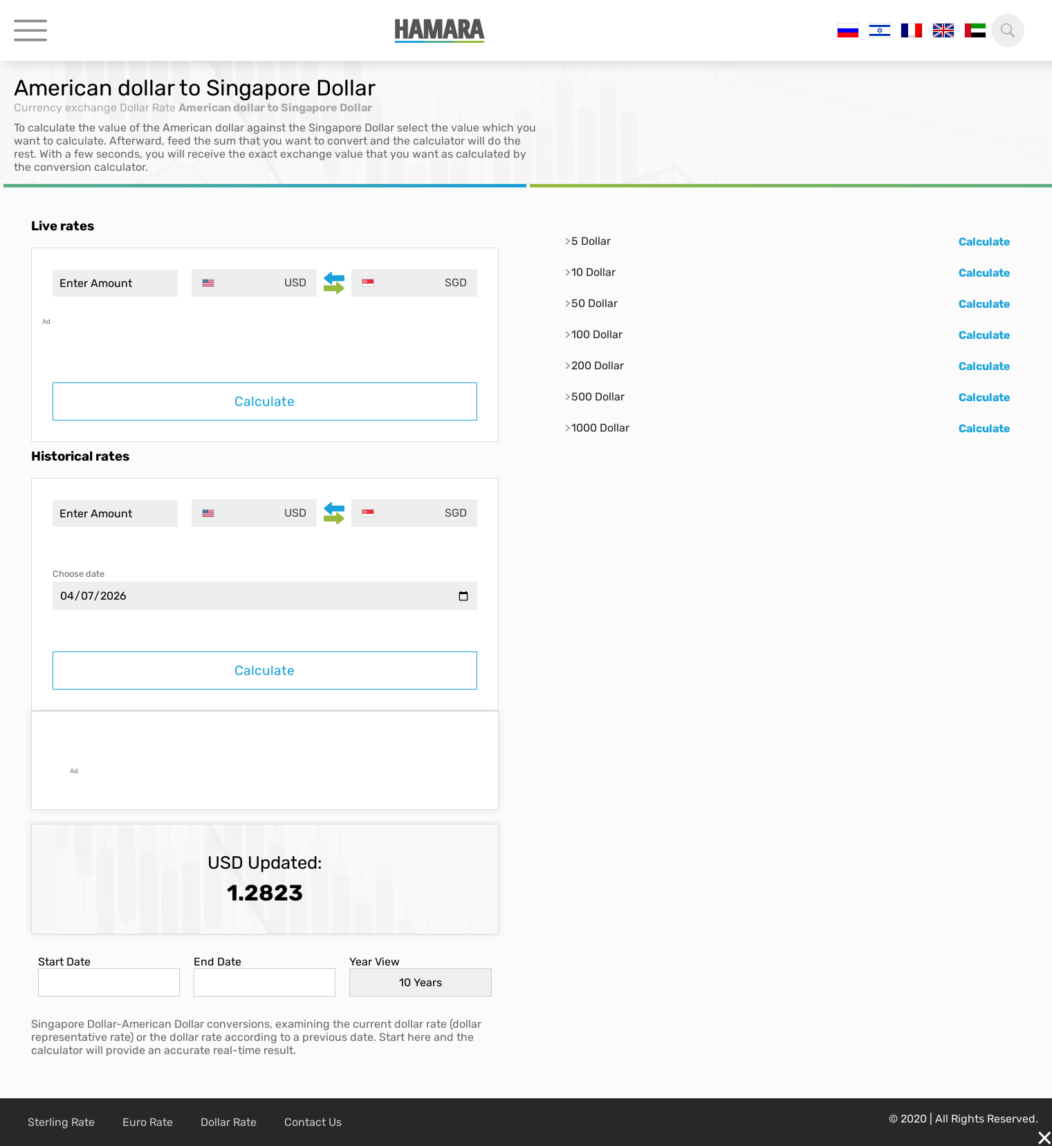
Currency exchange (65, 107)
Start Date (64, 961)
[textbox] (254, 283)
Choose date (78, 574)
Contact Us (313, 1122)
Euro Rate (147, 1122)
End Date (217, 961)
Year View (374, 961)
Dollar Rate (148, 107)
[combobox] (254, 283)
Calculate (264, 401)
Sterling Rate (61, 1122)
